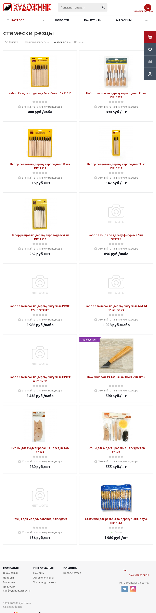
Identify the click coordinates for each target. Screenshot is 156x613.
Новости (62, 20)
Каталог (17, 20)
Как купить (92, 20)
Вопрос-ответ (72, 572)
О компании (10, 572)
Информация (43, 568)
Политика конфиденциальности (16, 588)
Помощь (70, 568)
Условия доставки (44, 582)
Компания (11, 568)
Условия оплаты (43, 577)
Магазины (124, 20)
